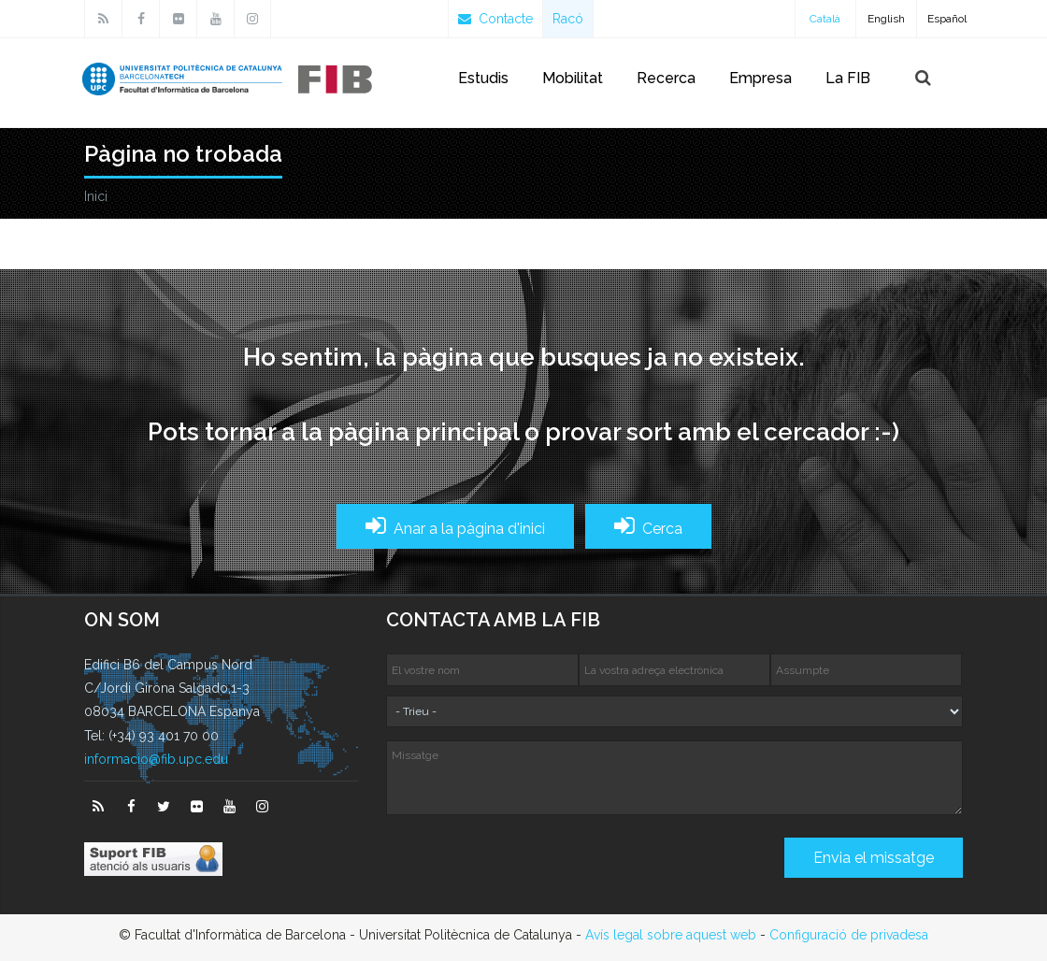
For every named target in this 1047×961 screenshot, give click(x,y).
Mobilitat (572, 78)
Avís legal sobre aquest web (670, 934)
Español (947, 18)
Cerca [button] (648, 526)
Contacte (495, 18)
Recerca (666, 78)
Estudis (483, 78)
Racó (567, 18)
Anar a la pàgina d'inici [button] (455, 526)
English (886, 18)
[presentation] (528, 864)
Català (825, 18)
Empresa (760, 78)
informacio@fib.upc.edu (156, 759)
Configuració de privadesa (848, 934)
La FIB (847, 78)
